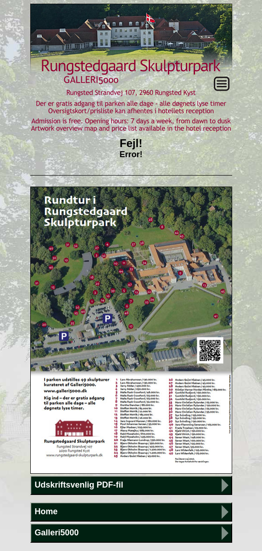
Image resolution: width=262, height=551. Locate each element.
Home (46, 511)
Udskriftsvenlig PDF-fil (79, 484)
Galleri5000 (57, 532)
